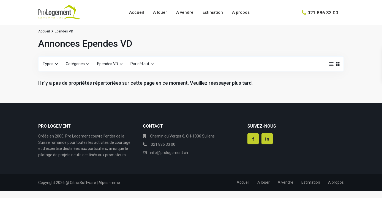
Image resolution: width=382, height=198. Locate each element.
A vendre (184, 12)
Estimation (213, 12)
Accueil (136, 12)
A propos (241, 12)
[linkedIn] (267, 138)
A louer (160, 12)
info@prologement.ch (169, 152)
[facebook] (253, 138)
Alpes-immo (109, 182)
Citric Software (83, 182)
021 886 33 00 (322, 12)
